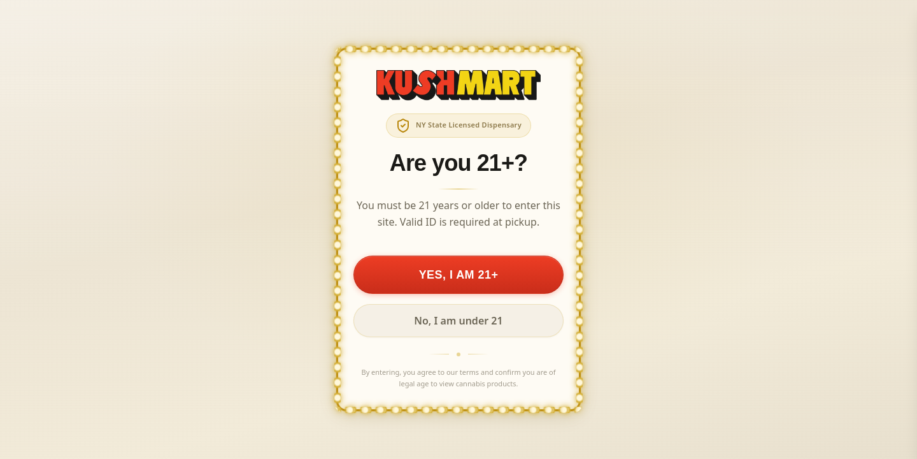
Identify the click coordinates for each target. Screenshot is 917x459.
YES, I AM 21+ (459, 274)
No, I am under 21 (458, 321)
